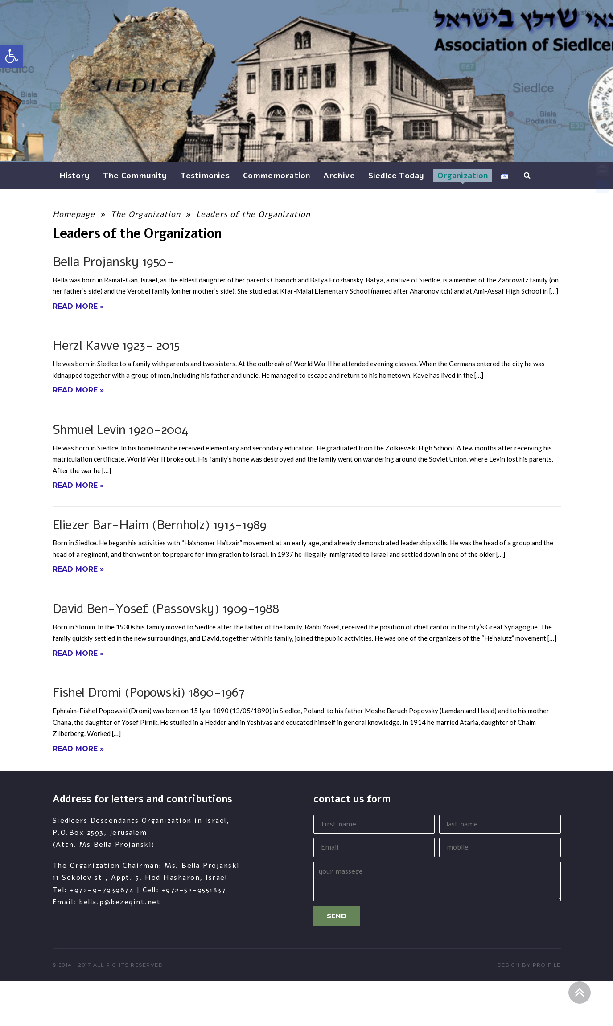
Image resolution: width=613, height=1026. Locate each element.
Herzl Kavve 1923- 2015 (116, 345)
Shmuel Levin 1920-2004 (121, 429)
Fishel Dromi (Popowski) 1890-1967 (149, 692)
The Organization (146, 214)
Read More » (78, 306)
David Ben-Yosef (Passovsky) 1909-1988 (166, 608)
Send (336, 916)
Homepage (74, 214)
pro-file (547, 965)
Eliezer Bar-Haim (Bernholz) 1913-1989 (160, 525)
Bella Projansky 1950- (113, 261)
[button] (11, 56)
